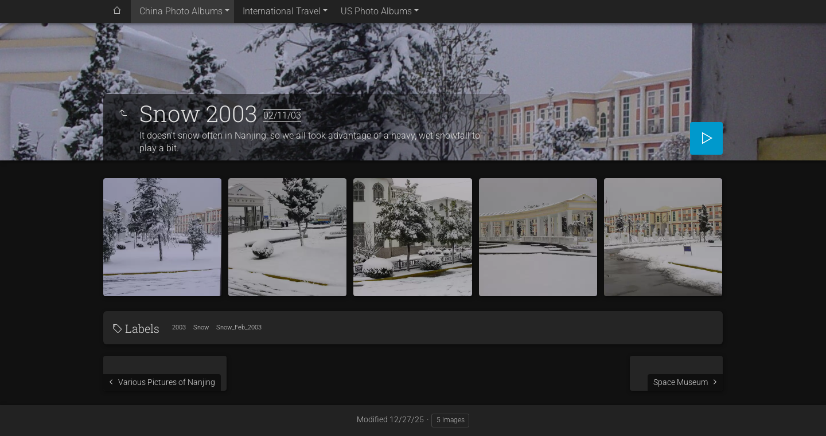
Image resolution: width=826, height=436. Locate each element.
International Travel (282, 11)
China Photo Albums (181, 11)
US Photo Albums (376, 11)
